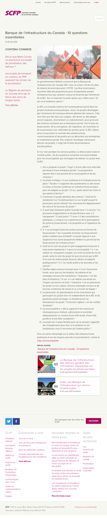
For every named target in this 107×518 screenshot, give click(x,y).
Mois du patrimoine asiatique (32, 450)
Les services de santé (88, 449)
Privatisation (88, 463)
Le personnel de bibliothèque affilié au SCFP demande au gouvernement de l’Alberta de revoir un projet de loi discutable (65, 460)
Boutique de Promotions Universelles (11, 472)
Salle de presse (65, 2)
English (96, 2)
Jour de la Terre (26, 438)
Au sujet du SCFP (50, 2)
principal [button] (100, 19)
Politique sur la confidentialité (86, 507)
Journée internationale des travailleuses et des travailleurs (33, 455)
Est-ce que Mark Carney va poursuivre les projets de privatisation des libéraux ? (18, 61)
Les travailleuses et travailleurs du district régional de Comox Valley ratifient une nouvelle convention (66, 487)
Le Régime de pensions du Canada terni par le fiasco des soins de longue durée (18, 95)
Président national (9, 440)
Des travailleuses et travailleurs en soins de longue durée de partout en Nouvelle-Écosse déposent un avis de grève (66, 446)
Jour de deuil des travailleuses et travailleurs (33, 444)
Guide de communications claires (11, 489)
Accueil (38, 2)
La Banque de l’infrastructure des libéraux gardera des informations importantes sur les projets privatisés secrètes (77, 364)
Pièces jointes (44, 345)
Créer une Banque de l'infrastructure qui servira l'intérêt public (75, 385)
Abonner (93, 421)
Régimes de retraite (88, 458)
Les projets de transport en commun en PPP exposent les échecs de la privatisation (18, 78)
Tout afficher (11, 105)
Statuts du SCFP (9, 456)
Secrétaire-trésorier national (10, 448)
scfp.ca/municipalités (48, 340)
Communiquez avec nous (82, 2)
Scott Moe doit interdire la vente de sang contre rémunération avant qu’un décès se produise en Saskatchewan (66, 474)
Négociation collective (88, 469)
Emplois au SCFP (10, 463)
